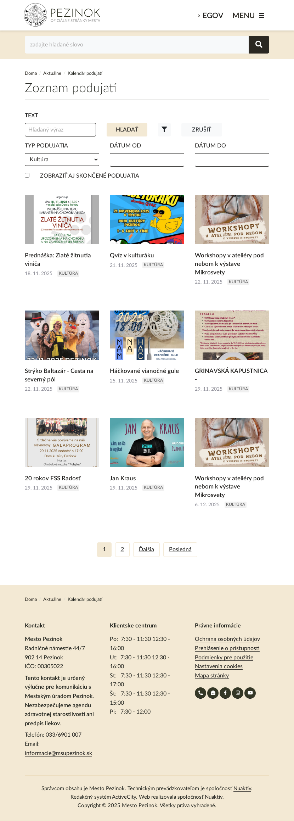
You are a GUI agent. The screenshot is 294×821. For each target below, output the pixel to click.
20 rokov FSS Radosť (52, 478)
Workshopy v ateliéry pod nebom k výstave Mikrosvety (229, 263)
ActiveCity (124, 797)
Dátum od (125, 146)
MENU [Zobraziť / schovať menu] (243, 15)
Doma (31, 73)
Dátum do (210, 146)
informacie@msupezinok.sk (58, 753)
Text (31, 115)
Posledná (180, 549)
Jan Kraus (123, 478)
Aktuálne (52, 73)
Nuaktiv (242, 788)
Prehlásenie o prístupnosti (227, 648)
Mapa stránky (212, 675)
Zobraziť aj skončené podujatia (89, 176)
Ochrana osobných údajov (227, 639)
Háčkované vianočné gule (144, 371)
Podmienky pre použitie (224, 657)
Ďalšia (146, 549)
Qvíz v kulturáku (132, 255)
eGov (213, 15)
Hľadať (127, 130)
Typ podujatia (46, 146)
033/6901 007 (63, 735)
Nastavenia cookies (219, 666)
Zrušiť (201, 130)
